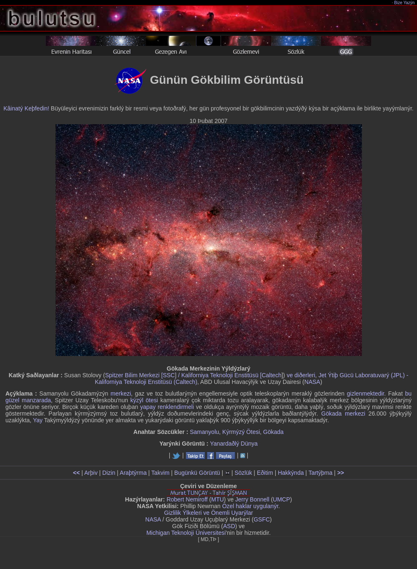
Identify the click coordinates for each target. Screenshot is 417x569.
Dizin (108, 472)
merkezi (121, 393)
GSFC (262, 519)
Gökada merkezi (343, 413)
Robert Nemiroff (187, 499)
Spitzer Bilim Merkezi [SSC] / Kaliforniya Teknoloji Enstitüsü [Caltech (193, 375)
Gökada (273, 432)
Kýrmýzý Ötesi (241, 432)
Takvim (160, 472)
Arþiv (91, 472)
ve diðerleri (300, 375)
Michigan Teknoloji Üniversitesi (186, 532)
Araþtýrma (133, 472)
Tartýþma (321, 472)
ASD (229, 526)
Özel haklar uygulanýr (250, 506)
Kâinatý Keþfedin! (26, 108)
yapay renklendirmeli (167, 407)
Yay (38, 420)
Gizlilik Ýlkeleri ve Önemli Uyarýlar (208, 512)
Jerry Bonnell (252, 499)
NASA (312, 381)
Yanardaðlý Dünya (234, 443)
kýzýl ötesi (144, 400)
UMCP (281, 499)
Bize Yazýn (404, 2)
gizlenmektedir (365, 393)
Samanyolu (204, 432)
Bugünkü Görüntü (197, 472)
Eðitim (265, 472)
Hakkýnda (291, 472)
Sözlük (243, 472)
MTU (217, 499)
